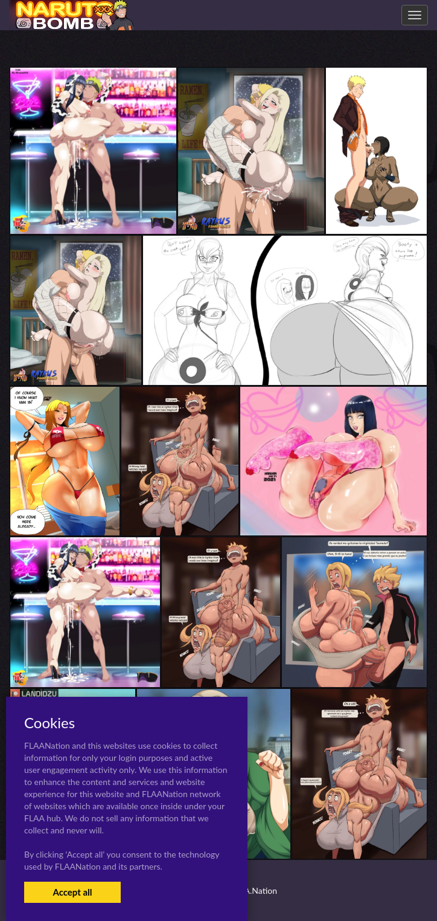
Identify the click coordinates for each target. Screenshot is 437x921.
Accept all (72, 892)
